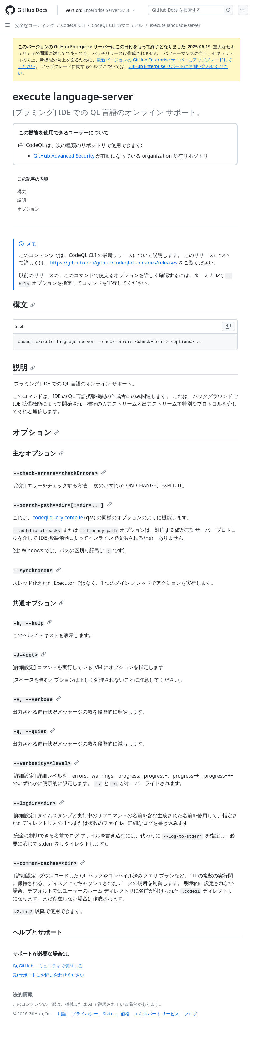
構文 (24, 304)
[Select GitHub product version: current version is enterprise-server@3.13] (100, 10)
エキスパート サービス (157, 1014)
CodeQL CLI (73, 25)
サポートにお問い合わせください (48, 975)
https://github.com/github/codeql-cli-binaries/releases (113, 262)
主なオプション (38, 453)
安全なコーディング (34, 25)
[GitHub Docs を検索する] (186, 10)
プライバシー (85, 1014)
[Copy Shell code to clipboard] (228, 326)
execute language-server (175, 25)
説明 (24, 367)
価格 (125, 1014)
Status (109, 1014)
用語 (62, 1014)
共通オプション (38, 603)
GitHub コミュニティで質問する (48, 966)
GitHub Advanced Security (63, 155)
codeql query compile (58, 517)
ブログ (190, 1014)
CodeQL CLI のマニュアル (117, 25)
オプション (36, 432)
